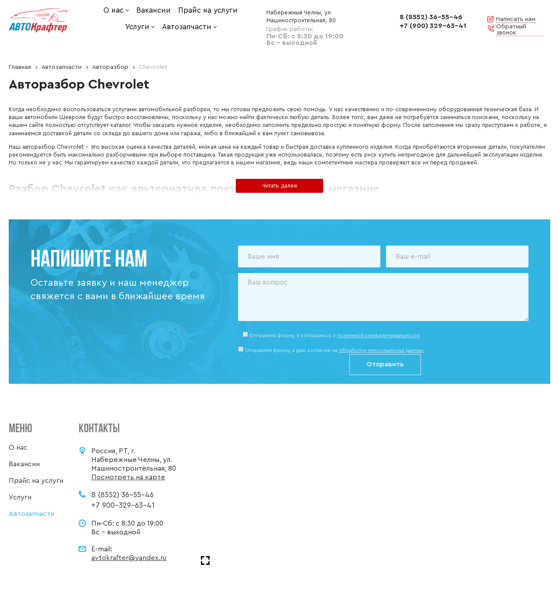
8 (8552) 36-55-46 (431, 17)
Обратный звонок (511, 30)
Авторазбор (110, 67)
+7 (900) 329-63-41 (433, 25)
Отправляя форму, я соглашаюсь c (334, 335)
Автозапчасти (61, 67)
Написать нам (515, 19)
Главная (20, 67)
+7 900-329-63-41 (123, 505)
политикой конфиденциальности (378, 335)
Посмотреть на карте (128, 477)
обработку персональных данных (381, 350)
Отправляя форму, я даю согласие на (334, 350)
